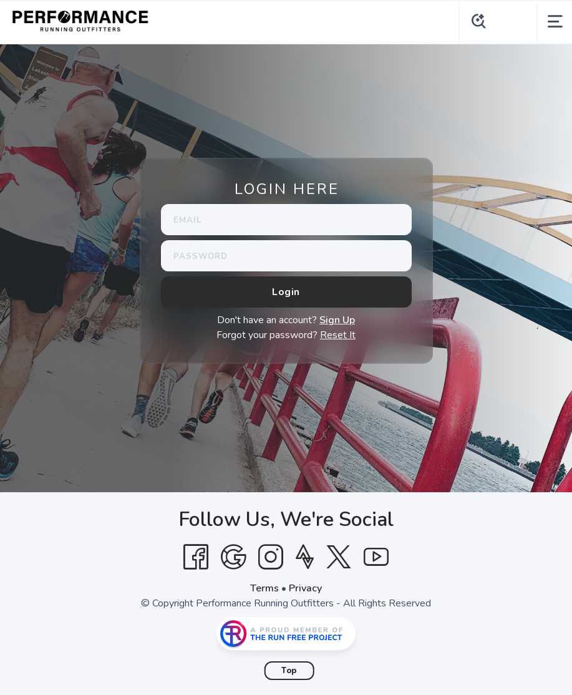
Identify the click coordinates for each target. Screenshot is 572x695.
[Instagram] (270, 557)
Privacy (305, 588)
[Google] (233, 557)
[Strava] (304, 557)
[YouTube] (376, 557)
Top (289, 670)
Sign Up (337, 320)
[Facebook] (196, 557)
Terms (264, 588)
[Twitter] (338, 557)
